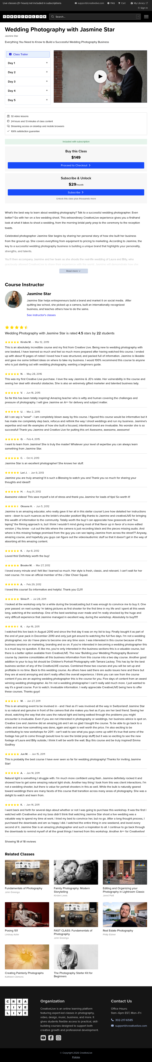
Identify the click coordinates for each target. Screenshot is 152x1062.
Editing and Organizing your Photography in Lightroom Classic (124, 890)
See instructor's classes (41, 315)
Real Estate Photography (118, 930)
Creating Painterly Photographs (24, 973)
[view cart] (123, 3)
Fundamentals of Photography (23, 888)
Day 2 (12, 72)
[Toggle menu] (146, 16)
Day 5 (12, 100)
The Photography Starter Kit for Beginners (73, 974)
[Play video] (100, 76)
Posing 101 (11, 930)
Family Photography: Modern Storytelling (72, 890)
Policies (76, 1057)
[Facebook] (51, 1038)
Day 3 (11, 81)
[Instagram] (58, 1038)
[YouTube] (43, 1038)
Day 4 (11, 91)
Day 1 (11, 63)
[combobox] (95, 16)
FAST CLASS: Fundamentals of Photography (73, 932)
